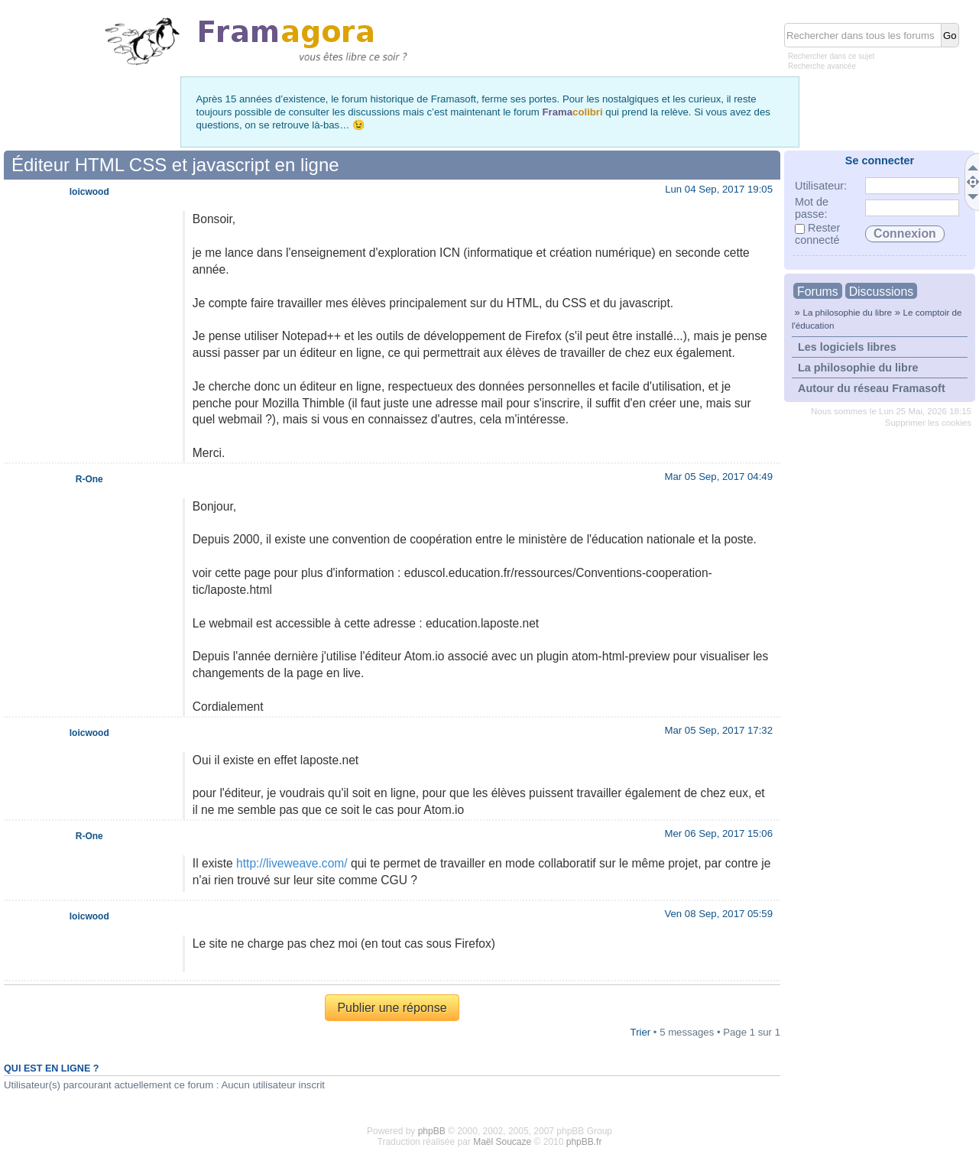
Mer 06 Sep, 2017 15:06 (718, 833)
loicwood (89, 191)
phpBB (432, 1131)
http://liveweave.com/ (292, 863)
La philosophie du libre (847, 312)
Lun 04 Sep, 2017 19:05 (719, 189)
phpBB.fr (584, 1141)
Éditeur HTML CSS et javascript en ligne (175, 164)
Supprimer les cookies (928, 422)
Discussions (881, 291)
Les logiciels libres (847, 347)
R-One (89, 479)
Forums (817, 291)
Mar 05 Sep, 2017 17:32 (718, 730)
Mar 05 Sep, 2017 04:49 (718, 476)
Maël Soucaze (502, 1141)
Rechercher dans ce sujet (831, 56)
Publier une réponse (391, 1007)
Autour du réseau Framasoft (871, 388)
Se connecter (879, 160)
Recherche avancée (822, 66)
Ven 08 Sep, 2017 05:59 (718, 913)
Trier (641, 1032)
